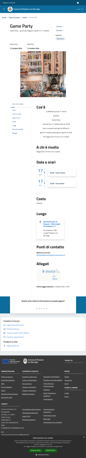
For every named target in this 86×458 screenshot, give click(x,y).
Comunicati (68, 380)
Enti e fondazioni (6, 387)
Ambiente (46, 390)
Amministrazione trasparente (48, 410)
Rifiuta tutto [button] (50, 450)
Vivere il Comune (14, 17)
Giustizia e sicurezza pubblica (52, 380)
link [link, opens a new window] (61, 446)
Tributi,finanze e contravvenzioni (48, 384)
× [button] (84, 437)
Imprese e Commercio (29, 387)
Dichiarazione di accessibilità (52, 422)
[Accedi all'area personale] (77, 2)
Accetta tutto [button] (35, 450)
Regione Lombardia (9, 3)
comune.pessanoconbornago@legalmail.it (15, 435)
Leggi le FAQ (26, 416)
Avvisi (66, 384)
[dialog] (43, 446)
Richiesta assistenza (28, 420)
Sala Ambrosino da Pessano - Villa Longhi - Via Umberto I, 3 (52, 224)
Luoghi (67, 393)
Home (4, 17)
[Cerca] (82, 9)
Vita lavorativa (27, 384)
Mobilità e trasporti (28, 394)
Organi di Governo (7, 377)
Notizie (67, 377)
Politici (3, 390)
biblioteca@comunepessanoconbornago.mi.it (50, 255)
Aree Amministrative (8, 380)
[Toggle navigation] (4, 9)
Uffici (2, 384)
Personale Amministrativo (9, 394)
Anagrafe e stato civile (29, 377)
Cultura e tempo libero (29, 380)
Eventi (25, 17)
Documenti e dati (6, 397)
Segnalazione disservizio (30, 413)
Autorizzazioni (48, 399)
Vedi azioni (60, 30)
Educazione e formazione (51, 377)
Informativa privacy (49, 415)
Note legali (46, 419)
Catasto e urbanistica (29, 390)
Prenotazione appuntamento (31, 409)
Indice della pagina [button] (17, 104)
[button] (43, 455)
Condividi (60, 26)
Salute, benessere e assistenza (49, 394)
